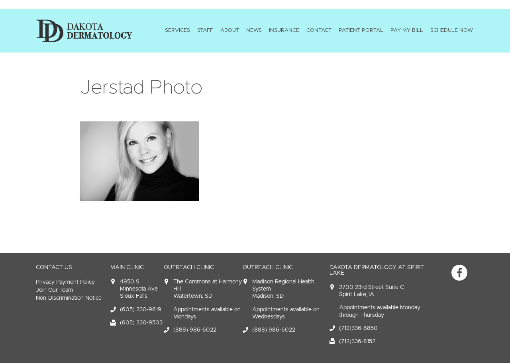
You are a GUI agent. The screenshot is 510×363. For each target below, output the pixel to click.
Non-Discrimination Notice (69, 298)
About (229, 30)
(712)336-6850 (358, 328)
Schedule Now (451, 30)
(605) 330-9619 (140, 309)
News (254, 30)
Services (177, 30)
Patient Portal (361, 30)
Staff (205, 30)
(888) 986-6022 (194, 330)
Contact (319, 30)
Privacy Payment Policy (65, 282)
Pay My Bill (406, 30)
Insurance (284, 30)
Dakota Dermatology (84, 31)
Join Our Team (54, 290)
